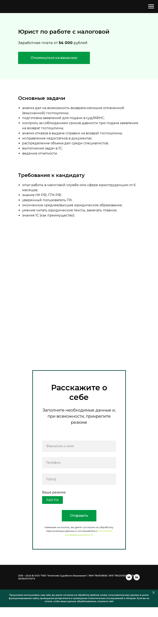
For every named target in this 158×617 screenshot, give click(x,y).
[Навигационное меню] (151, 6)
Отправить (79, 516)
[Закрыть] (153, 602)
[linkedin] (29, 582)
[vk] (21, 582)
